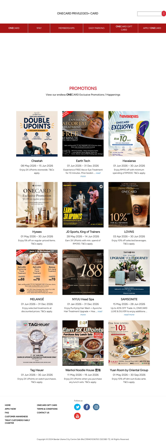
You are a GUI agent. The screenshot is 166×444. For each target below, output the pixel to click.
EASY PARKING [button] (97, 28)
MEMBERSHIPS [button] (67, 28)
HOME (8, 405)
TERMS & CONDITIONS (47, 409)
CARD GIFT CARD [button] (124, 28)
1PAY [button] (39, 28)
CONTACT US (43, 413)
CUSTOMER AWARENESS (16, 416)
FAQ (7, 413)
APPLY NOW (10, 409)
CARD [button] (13, 28)
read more (129, 314)
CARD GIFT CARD (47, 405)
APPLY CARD (152, 28)
